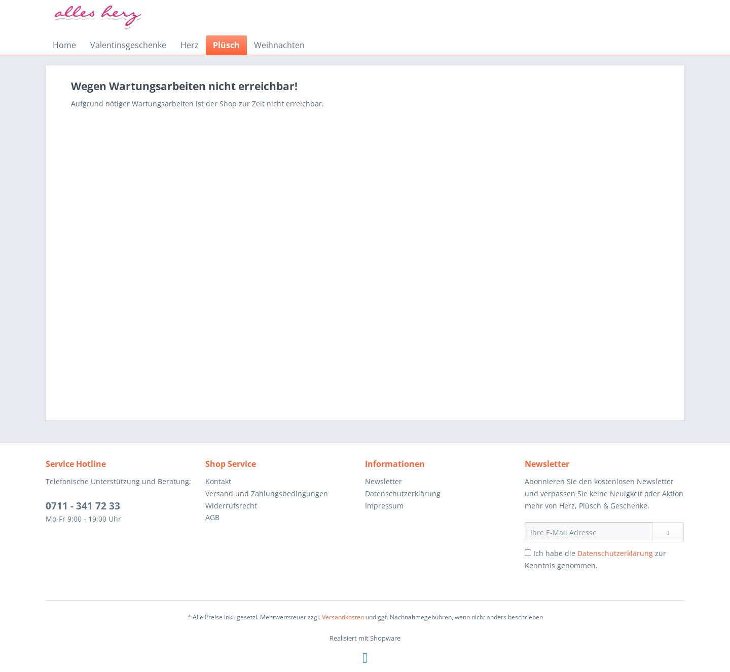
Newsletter (383, 481)
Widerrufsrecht (231, 505)
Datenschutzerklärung (403, 493)
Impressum (384, 505)
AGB (212, 517)
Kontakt (218, 481)
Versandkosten (343, 617)
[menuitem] (64, 45)
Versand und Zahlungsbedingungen (266, 493)
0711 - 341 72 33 (83, 505)
